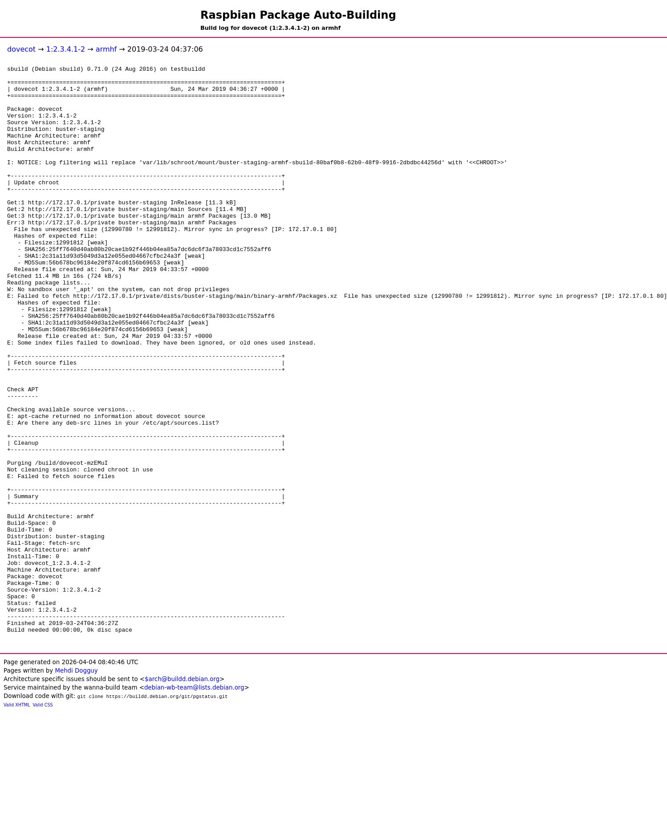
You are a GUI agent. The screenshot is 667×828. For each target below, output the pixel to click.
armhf (106, 49)
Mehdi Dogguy (76, 786)
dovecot (21, 49)
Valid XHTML (17, 821)
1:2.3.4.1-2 (65, 49)
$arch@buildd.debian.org (182, 795)
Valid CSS (43, 821)
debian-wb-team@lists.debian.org (194, 803)
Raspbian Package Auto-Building (298, 15)
